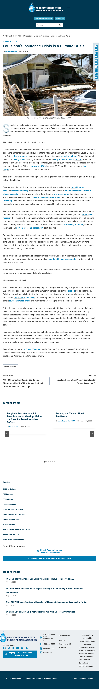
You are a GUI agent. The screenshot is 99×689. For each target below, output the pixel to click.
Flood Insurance (10, 366)
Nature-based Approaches (13, 514)
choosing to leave (69, 156)
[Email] (96, 60)
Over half (77, 159)
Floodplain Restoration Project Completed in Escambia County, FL (74, 379)
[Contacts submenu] (63, 648)
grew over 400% (38, 166)
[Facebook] (96, 46)
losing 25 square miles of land (47, 197)
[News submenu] (62, 640)
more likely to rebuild (73, 224)
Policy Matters (9, 524)
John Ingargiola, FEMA (66, 421)
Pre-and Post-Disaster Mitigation (16, 529)
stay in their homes (63, 159)
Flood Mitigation (10, 42)
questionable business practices (63, 259)
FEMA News (8, 499)
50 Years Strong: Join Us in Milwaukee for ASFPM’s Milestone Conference (40, 612)
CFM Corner (8, 494)
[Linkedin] (96, 53)
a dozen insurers (19, 156)
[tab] (45, 462)
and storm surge (61, 194)
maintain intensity (19, 190)
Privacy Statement (79, 678)
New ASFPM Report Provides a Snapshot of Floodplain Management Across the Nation (46, 602)
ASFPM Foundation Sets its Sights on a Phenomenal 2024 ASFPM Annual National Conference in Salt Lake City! (25, 381)
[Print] (96, 77)
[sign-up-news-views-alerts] (49, 558)
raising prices (19, 159)
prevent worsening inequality (29, 228)
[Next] (92, 434)
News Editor (13, 427)
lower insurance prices (19, 301)
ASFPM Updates (9, 489)
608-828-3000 (49, 644)
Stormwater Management (13, 539)
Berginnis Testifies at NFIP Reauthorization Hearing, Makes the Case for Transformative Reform (24, 418)
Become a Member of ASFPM (43, 18)
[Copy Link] (96, 74)
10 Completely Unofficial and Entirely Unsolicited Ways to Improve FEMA (40, 579)
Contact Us (47, 652)
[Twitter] (96, 49)
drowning (8, 200)
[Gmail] (96, 63)
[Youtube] (96, 56)
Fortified (71, 291)
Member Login (60, 18)
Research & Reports (11, 534)
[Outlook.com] (96, 67)
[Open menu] (68, 7)
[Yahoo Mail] (96, 70)
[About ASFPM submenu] (65, 636)
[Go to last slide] (7, 434)
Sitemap (90, 678)
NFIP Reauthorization (12, 519)
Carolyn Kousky (11, 51)
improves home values (25, 297)
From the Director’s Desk (13, 509)
